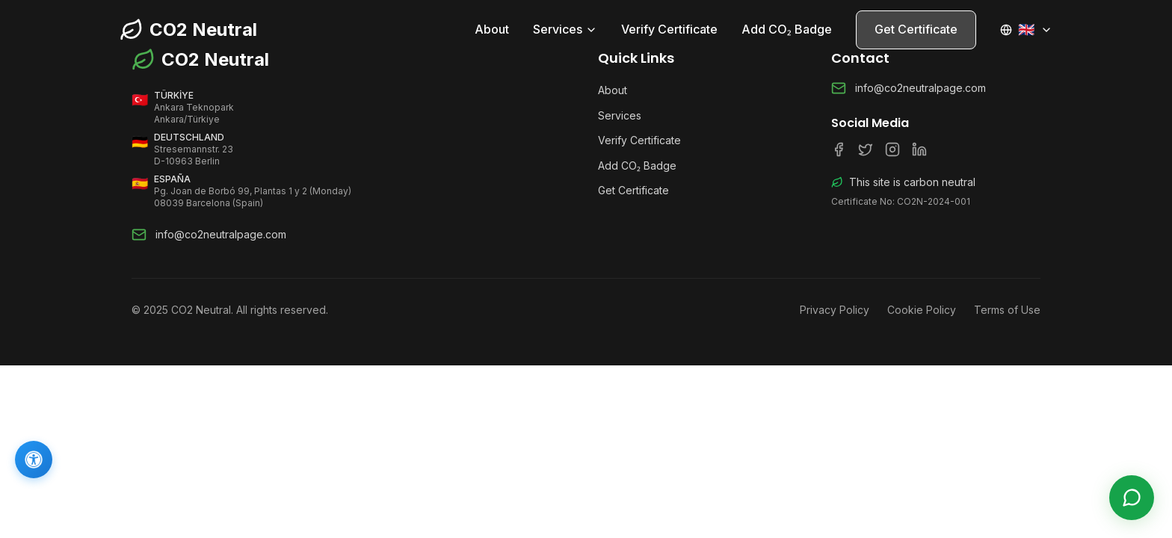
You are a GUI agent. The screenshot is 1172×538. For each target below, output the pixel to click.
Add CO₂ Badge (786, 29)
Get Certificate (916, 29)
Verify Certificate (669, 29)
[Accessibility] (33, 459)
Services (565, 29)
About (492, 29)
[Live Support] (1131, 497)
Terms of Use (1007, 309)
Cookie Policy (921, 309)
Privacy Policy (834, 309)
